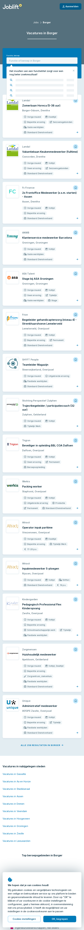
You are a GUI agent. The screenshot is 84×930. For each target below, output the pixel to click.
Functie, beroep (12, 56)
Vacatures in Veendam (15, 811)
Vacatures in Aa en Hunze (17, 781)
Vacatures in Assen (13, 796)
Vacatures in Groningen (15, 826)
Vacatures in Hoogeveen (16, 818)
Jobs (36, 22)
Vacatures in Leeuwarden (16, 841)
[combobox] (42, 60)
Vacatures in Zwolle (13, 833)
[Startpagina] (12, 6)
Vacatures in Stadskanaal (16, 788)
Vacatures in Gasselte (14, 774)
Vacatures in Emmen (13, 803)
